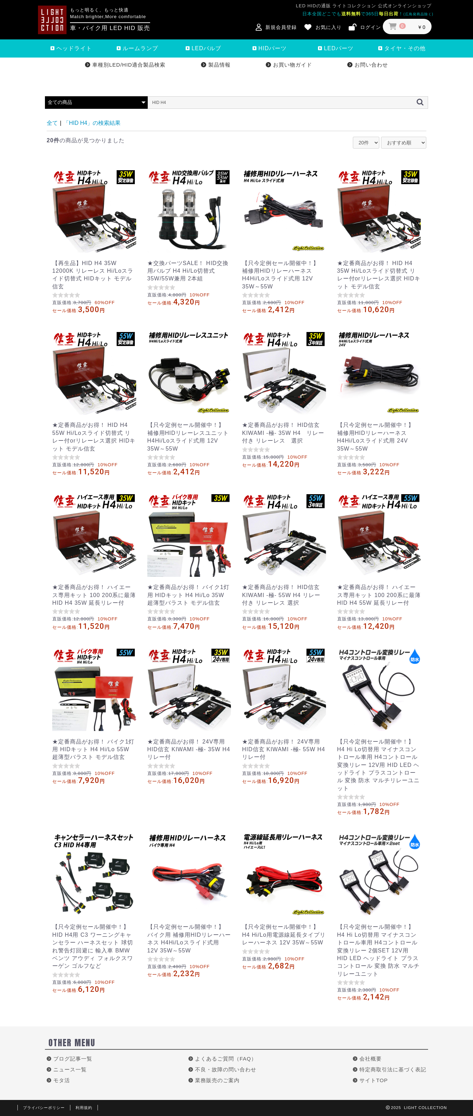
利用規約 (84, 1108)
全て (52, 123)
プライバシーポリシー (44, 1108)
